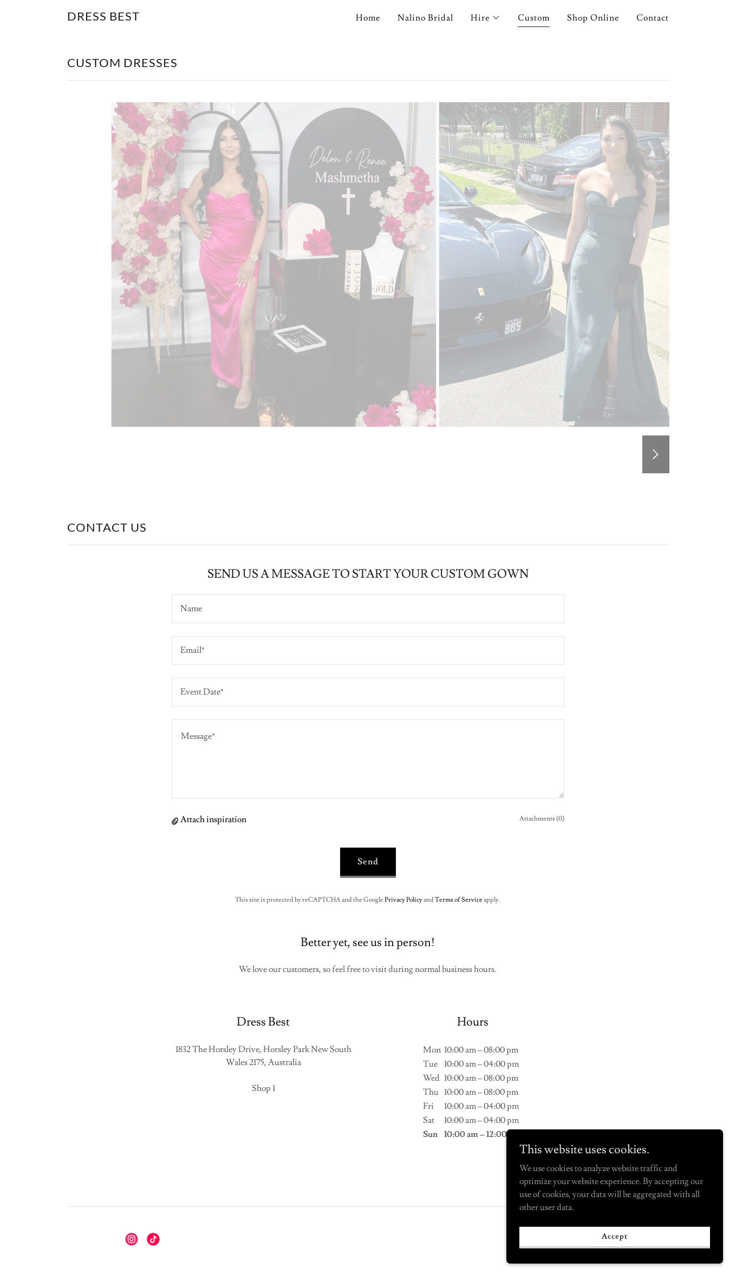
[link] (103, 17)
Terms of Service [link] (459, 900)
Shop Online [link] (593, 17)
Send (368, 861)
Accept (614, 1236)
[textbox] (368, 608)
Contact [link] (652, 17)
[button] (485, 17)
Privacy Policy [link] (403, 900)
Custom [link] (534, 17)
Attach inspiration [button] (213, 819)
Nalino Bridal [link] (425, 17)
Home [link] (368, 17)
